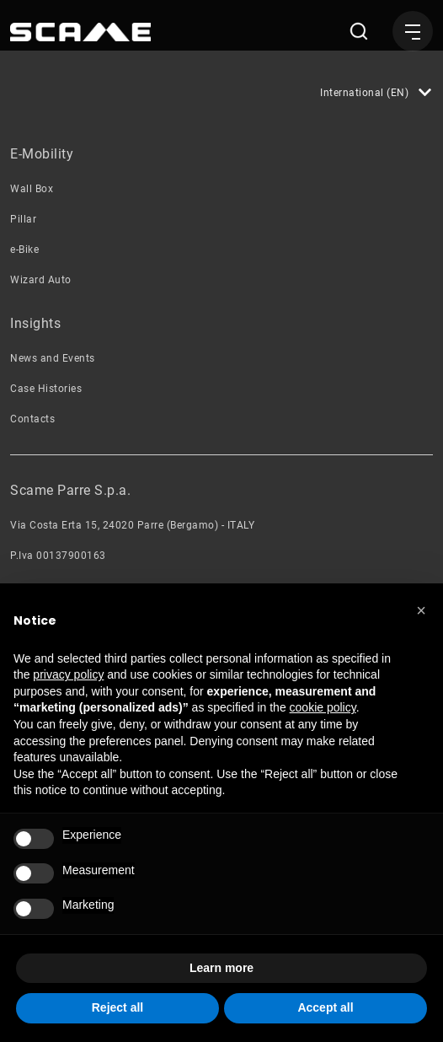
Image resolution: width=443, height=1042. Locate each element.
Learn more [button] (221, 968)
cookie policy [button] (323, 707)
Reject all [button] (117, 1007)
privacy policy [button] (68, 674)
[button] (421, 610)
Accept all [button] (325, 1007)
